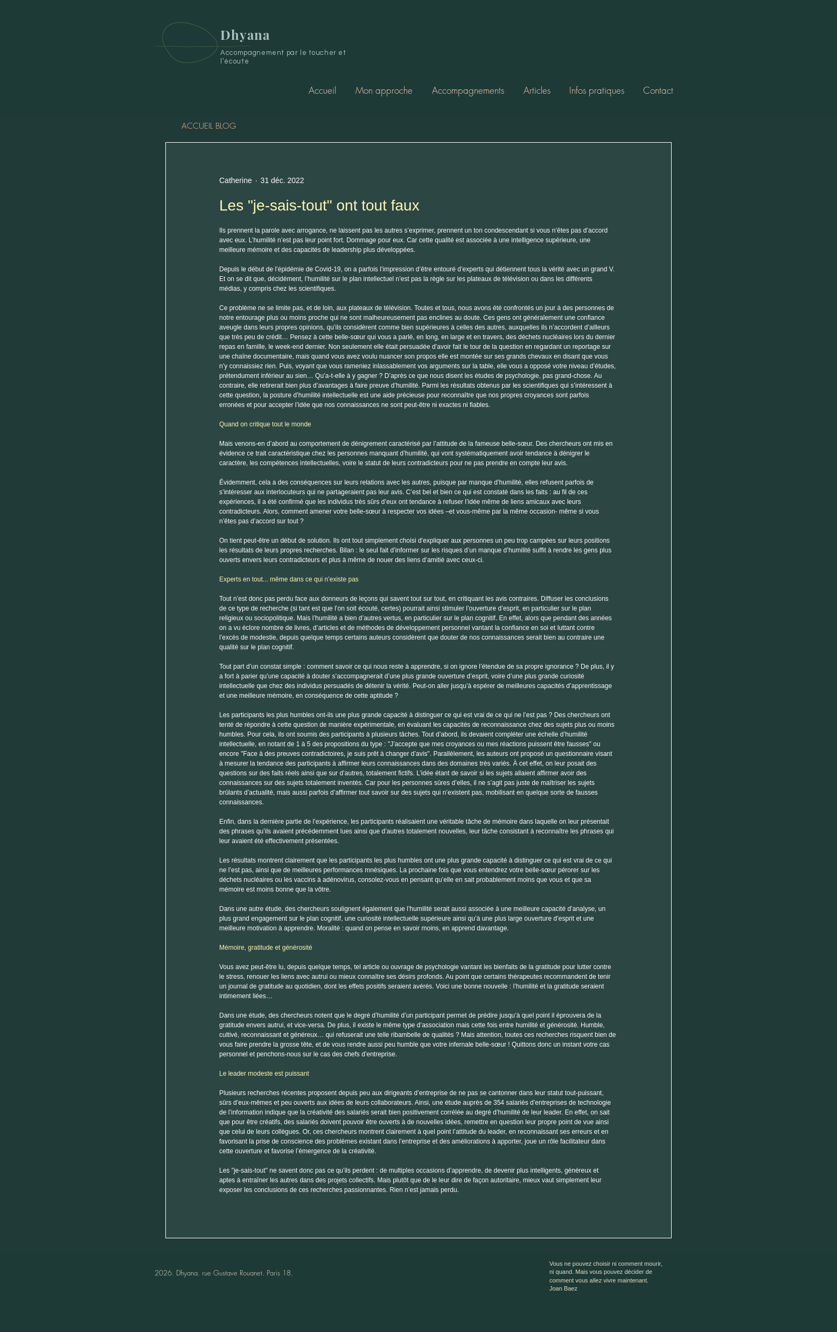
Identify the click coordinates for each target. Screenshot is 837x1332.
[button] (467, 90)
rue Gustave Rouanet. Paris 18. (247, 1273)
